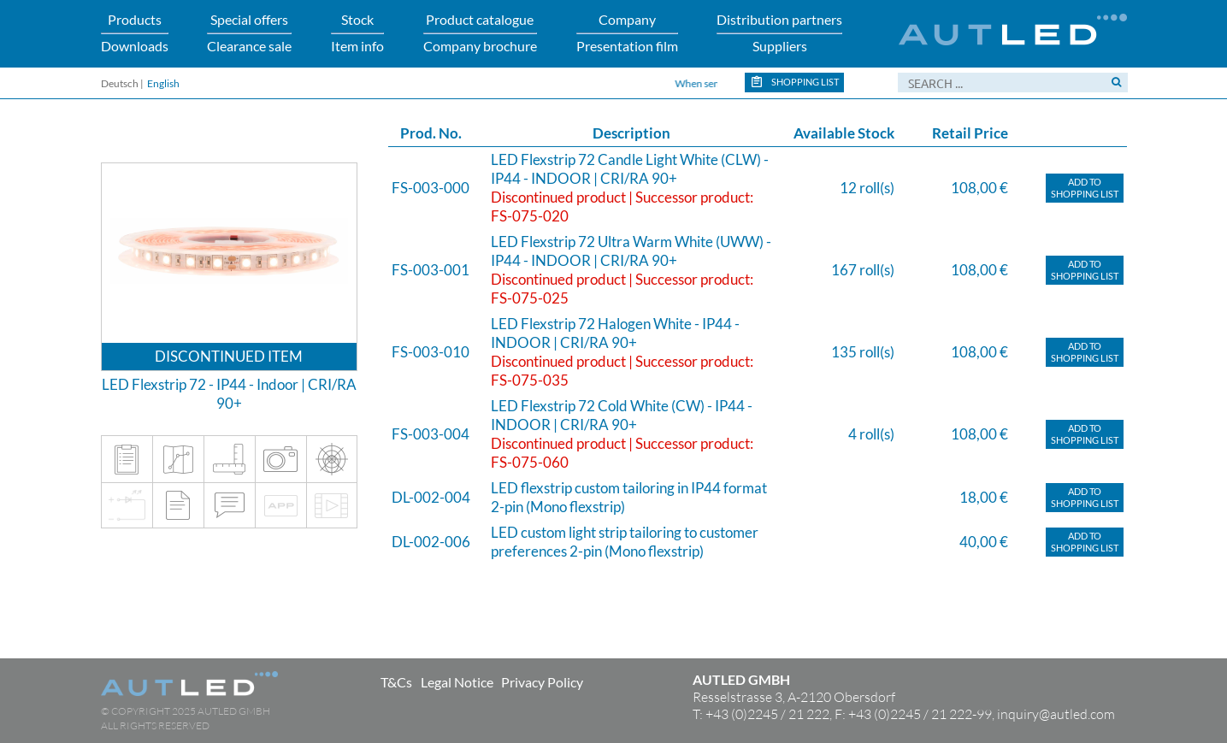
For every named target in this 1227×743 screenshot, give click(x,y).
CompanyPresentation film (627, 32)
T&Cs (396, 682)
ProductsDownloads (134, 32)
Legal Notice (457, 682)
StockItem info (357, 32)
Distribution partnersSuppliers (779, 32)
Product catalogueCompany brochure (480, 32)
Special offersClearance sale (249, 32)
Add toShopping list (1084, 187)
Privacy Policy (542, 682)
